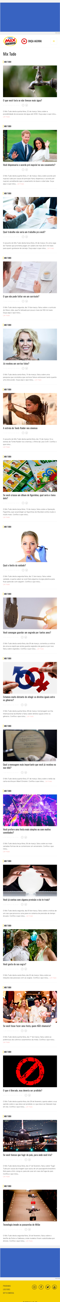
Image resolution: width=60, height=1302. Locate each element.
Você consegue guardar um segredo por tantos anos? (27, 632)
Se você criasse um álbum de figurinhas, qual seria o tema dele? (29, 496)
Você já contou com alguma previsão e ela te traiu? (26, 899)
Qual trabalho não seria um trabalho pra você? (24, 232)
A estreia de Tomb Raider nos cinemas (20, 428)
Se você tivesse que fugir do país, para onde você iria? (27, 1155)
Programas (7, 1286)
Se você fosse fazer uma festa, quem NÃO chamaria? (27, 1026)
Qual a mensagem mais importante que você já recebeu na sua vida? (29, 766)
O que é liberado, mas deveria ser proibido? (22, 1090)
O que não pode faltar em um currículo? (21, 296)
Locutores (6, 1289)
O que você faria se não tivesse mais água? (22, 100)
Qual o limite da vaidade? (14, 565)
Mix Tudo (7, 61)
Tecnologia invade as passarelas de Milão (21, 1224)
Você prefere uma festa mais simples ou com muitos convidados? (27, 830)
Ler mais (6, 117)
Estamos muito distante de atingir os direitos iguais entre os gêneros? (29, 698)
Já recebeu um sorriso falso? (16, 363)
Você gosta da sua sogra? (14, 964)
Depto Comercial (8, 1293)
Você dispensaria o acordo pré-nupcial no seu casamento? (29, 165)
